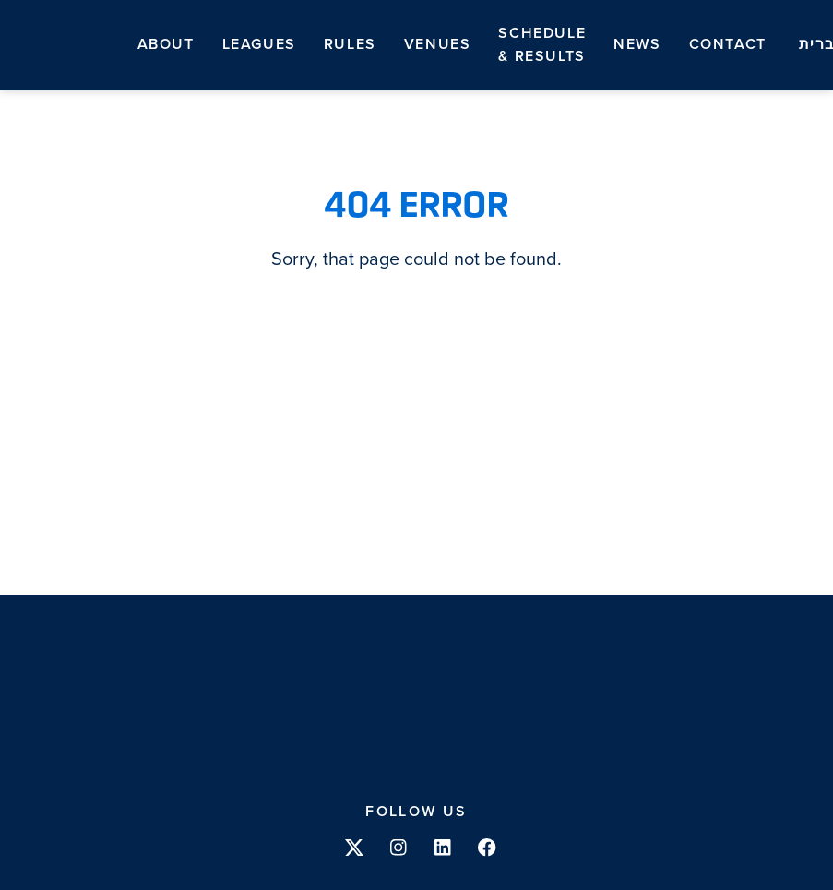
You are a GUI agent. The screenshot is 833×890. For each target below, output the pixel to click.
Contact (728, 43)
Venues (437, 43)
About (166, 43)
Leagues (259, 43)
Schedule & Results (542, 44)
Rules (350, 43)
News (636, 43)
